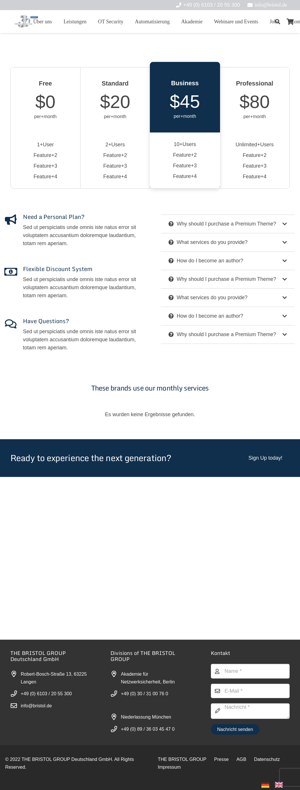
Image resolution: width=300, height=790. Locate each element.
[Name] (250, 671)
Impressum (169, 767)
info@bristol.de (36, 705)
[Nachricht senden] (235, 729)
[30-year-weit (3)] (26, 21)
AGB (241, 759)
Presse (221, 759)
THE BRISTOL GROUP (182, 759)
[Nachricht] (250, 711)
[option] (280, 785)
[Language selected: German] (274, 784)
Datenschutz (267, 759)
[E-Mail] (250, 691)
